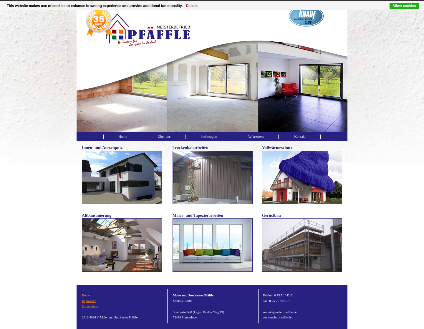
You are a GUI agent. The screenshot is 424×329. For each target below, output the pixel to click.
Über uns (164, 137)
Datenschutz (90, 306)
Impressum (89, 301)
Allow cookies (404, 6)
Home (122, 137)
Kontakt (300, 137)
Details (192, 6)
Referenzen (256, 137)
